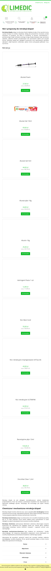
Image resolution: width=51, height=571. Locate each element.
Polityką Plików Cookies (43, 565)
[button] (6, 18)
